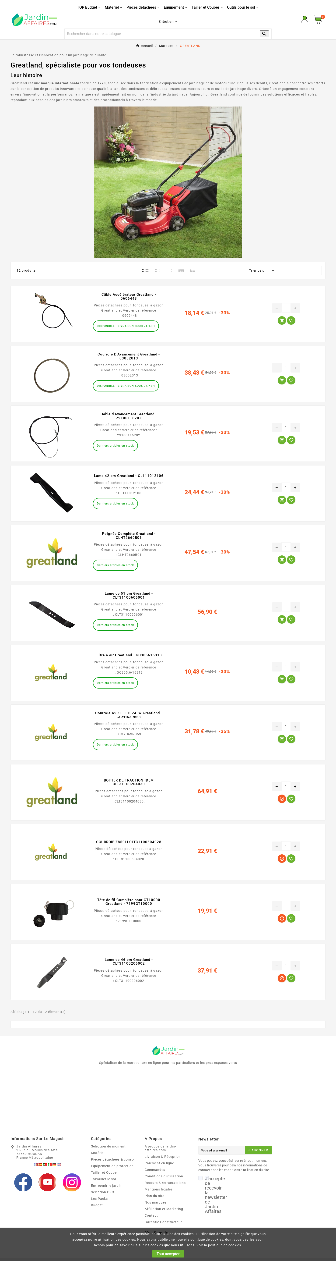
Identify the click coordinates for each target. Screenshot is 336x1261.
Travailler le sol (103, 1179)
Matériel (98, 1153)
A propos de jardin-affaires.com (160, 1148)
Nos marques (156, 1202)
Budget (97, 1205)
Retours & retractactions (165, 1183)
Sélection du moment (108, 1146)
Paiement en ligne (159, 1163)
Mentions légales (159, 1189)
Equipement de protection (112, 1166)
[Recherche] (158, 34)
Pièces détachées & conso (112, 1159)
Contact (151, 1215)
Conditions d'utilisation (164, 1176)
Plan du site (154, 1196)
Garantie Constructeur (163, 1222)
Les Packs (99, 1199)
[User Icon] (304, 19)
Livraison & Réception (163, 1156)
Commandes (155, 1170)
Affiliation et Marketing (164, 1209)
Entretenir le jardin (106, 1185)
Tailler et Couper (104, 1172)
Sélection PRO (102, 1192)
